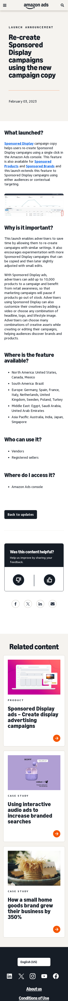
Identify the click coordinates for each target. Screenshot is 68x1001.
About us (34, 988)
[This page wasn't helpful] (18, 580)
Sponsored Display (19, 143)
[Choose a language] (34, 962)
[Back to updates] (20, 514)
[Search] (62, 5)
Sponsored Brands (40, 166)
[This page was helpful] (49, 580)
